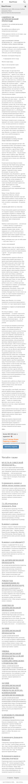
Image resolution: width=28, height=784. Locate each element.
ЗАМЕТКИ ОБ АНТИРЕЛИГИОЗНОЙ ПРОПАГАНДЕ (11, 607)
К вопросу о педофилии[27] (13, 542)
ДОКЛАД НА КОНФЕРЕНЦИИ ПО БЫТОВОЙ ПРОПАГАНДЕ (13, 583)
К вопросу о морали (10, 524)
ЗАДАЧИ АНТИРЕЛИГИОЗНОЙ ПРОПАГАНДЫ (11, 630)
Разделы (16, 777)
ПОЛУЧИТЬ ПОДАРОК (10, 446)
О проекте (10, 777)
